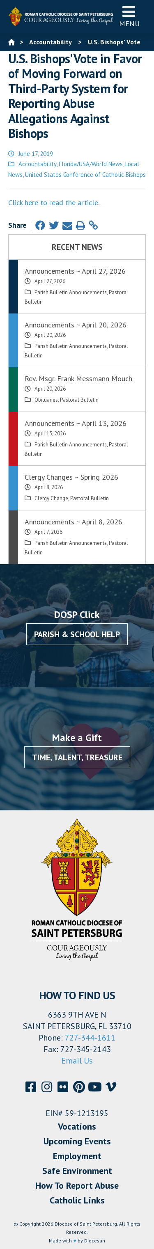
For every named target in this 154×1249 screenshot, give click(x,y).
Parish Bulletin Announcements (70, 292)
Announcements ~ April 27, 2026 (75, 271)
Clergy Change (51, 498)
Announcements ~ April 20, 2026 (75, 324)
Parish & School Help (77, 634)
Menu (129, 16)
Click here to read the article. (53, 202)
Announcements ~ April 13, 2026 (75, 423)
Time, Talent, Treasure (77, 757)
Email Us (77, 1060)
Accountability (37, 164)
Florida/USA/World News (91, 164)
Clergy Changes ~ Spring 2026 (71, 477)
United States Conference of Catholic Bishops (85, 174)
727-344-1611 (90, 1037)
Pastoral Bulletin (79, 399)
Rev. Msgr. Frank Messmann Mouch (78, 378)
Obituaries (46, 399)
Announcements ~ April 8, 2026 (73, 521)
